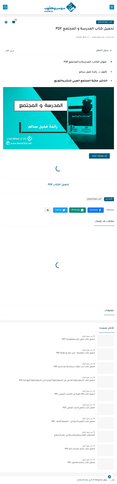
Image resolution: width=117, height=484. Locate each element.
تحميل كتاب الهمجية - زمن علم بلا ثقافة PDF (75, 353)
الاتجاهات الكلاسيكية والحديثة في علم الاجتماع (74, 435)
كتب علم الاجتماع (105, 22)
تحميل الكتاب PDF (58, 184)
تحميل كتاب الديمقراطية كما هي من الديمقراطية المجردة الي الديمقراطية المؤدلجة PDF (57, 380)
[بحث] (5, 7)
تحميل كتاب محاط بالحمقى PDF (81, 463)
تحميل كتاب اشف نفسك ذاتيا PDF (80, 449)
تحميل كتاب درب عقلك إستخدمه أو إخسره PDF (74, 367)
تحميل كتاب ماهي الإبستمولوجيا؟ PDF (78, 339)
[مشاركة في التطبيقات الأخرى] (47, 210)
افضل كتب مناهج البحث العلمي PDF (79, 408)
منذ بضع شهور (87, 459)
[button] (95, 210)
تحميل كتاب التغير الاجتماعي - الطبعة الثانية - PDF (73, 422)
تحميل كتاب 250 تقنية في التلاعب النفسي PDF (74, 394)
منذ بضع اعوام (87, 336)
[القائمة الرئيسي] (112, 7)
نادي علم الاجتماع (84, 480)
